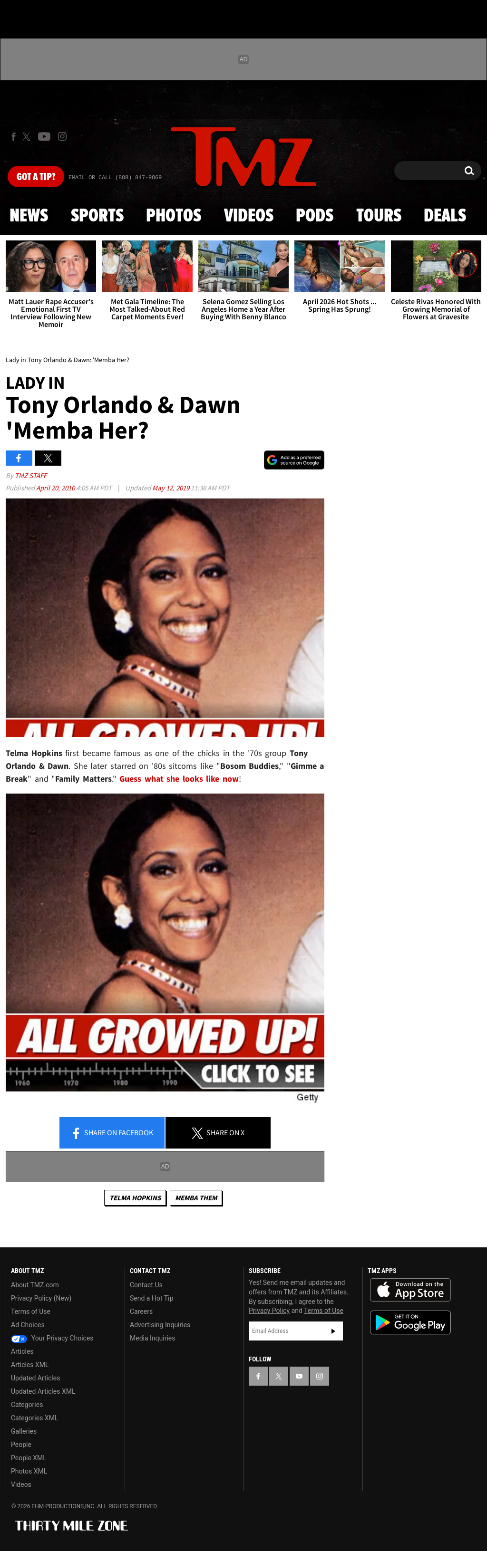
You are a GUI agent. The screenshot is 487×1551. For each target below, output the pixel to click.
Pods (314, 216)
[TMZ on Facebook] (13, 136)
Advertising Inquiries (160, 1325)
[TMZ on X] (27, 136)
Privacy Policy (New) (41, 1298)
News (29, 216)
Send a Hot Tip (151, 1298)
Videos (248, 216)
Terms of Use (30, 1311)
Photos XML (29, 1471)
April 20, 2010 (56, 487)
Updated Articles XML (43, 1391)
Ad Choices (28, 1325)
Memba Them (196, 1197)
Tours (378, 216)
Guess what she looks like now (179, 778)
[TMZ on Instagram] (62, 136)
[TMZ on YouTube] (299, 1376)
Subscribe (333, 1330)
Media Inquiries (152, 1338)
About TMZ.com (35, 1285)
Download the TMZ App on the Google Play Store (410, 1323)
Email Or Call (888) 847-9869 (115, 177)
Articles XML (30, 1365)
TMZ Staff (31, 475)
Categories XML (34, 1418)
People (21, 1444)
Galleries (24, 1431)
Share (111, 1133)
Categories (27, 1404)
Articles (22, 1351)
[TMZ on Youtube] (44, 136)
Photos (173, 216)
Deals (445, 216)
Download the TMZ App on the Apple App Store (410, 1290)
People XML (29, 1458)
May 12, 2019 (171, 487)
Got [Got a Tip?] (36, 177)
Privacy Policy (269, 1310)
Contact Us (146, 1285)
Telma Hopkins (135, 1197)
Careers (141, 1311)
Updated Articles (35, 1378)
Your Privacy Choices (52, 1338)
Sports (97, 216)
